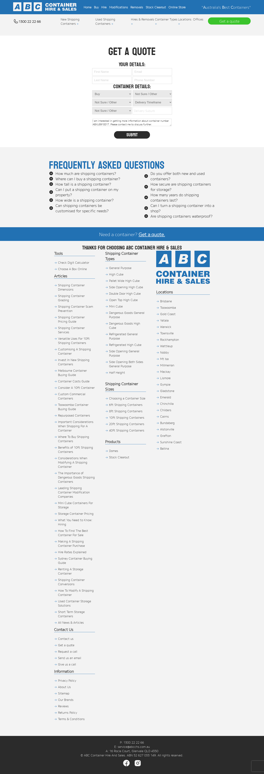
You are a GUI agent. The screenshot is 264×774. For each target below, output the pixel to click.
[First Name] (112, 72)
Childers (165, 410)
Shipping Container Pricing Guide (71, 319)
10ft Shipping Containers (126, 417)
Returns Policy (67, 712)
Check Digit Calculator (73, 262)
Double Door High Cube (125, 293)
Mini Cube (116, 306)
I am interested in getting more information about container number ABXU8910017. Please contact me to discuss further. (132, 122)
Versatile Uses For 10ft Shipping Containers (74, 340)
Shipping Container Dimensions (71, 287)
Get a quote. (152, 234)
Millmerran (167, 365)
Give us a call (67, 664)
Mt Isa (164, 359)
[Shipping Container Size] (112, 110)
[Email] (152, 72)
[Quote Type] (112, 94)
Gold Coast (168, 314)
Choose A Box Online (72, 269)
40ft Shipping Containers (126, 430)
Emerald (165, 397)
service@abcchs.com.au (134, 746)
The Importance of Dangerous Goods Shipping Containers (76, 477)
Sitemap (63, 693)
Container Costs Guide (73, 381)
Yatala (164, 320)
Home (87, 7)
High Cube (116, 274)
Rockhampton (169, 339)
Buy (96, 7)
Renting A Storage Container (70, 571)
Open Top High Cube (123, 300)
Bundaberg (167, 423)
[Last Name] (112, 80)
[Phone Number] (152, 80)
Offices (198, 19)
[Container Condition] (112, 102)
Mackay (165, 371)
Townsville (167, 333)
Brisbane (166, 301)
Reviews (63, 706)
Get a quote (66, 645)
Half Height (117, 372)
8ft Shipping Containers (125, 411)
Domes (113, 451)
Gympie (165, 384)
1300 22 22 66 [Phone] (133, 742)
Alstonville (167, 429)
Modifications (118, 7)
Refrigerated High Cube (125, 345)
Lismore (165, 378)
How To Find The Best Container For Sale (73, 532)
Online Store (177, 7)
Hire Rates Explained (72, 552)
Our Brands (65, 699)
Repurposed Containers (74, 415)
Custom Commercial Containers (71, 396)
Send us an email (69, 658)
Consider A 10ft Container (76, 387)
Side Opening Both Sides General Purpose (126, 364)
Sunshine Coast (171, 442)
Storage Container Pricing (76, 513)
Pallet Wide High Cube (124, 280)
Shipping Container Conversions (71, 582)
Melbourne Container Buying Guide (72, 372)
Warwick (165, 327)
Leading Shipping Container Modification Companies (74, 492)
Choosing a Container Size (127, 398)
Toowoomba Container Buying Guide (73, 406)
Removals (136, 7)
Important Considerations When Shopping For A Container (75, 426)
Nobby (164, 352)
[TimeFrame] (152, 94)
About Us (64, 687)
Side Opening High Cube (126, 287)
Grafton (165, 435)
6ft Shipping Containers (125, 404)
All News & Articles (71, 622)
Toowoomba (168, 307)
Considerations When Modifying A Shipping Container (72, 462)
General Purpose (120, 268)
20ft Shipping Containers (126, 424)
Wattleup (166, 346)
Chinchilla (167, 403)
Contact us (65, 638)
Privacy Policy (67, 680)
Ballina (164, 448)
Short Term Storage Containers (71, 614)
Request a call (67, 651)
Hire (104, 7)
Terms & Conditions (71, 719)
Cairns (164, 416)
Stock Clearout (156, 7)
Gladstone (167, 391)
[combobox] (151, 110)
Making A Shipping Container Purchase (71, 543)
